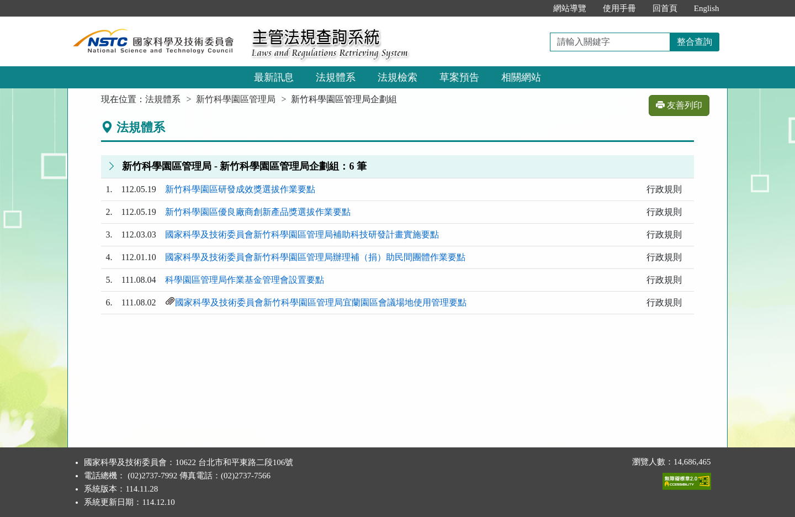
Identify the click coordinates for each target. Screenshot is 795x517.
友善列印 (679, 105)
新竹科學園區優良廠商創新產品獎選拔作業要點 (258, 212)
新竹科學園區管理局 (235, 99)
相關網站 (521, 77)
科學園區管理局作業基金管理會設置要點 (244, 279)
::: (533, 8)
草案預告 (459, 77)
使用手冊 (619, 8)
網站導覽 (569, 8)
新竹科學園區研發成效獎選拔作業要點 (240, 189)
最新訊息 (274, 77)
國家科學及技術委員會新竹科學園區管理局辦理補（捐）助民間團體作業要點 (315, 257)
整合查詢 (694, 41)
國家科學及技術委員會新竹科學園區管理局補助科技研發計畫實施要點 (302, 234)
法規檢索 (397, 77)
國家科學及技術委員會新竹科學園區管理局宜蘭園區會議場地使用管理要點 (321, 302)
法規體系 (336, 77)
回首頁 (665, 8)
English (706, 8)
